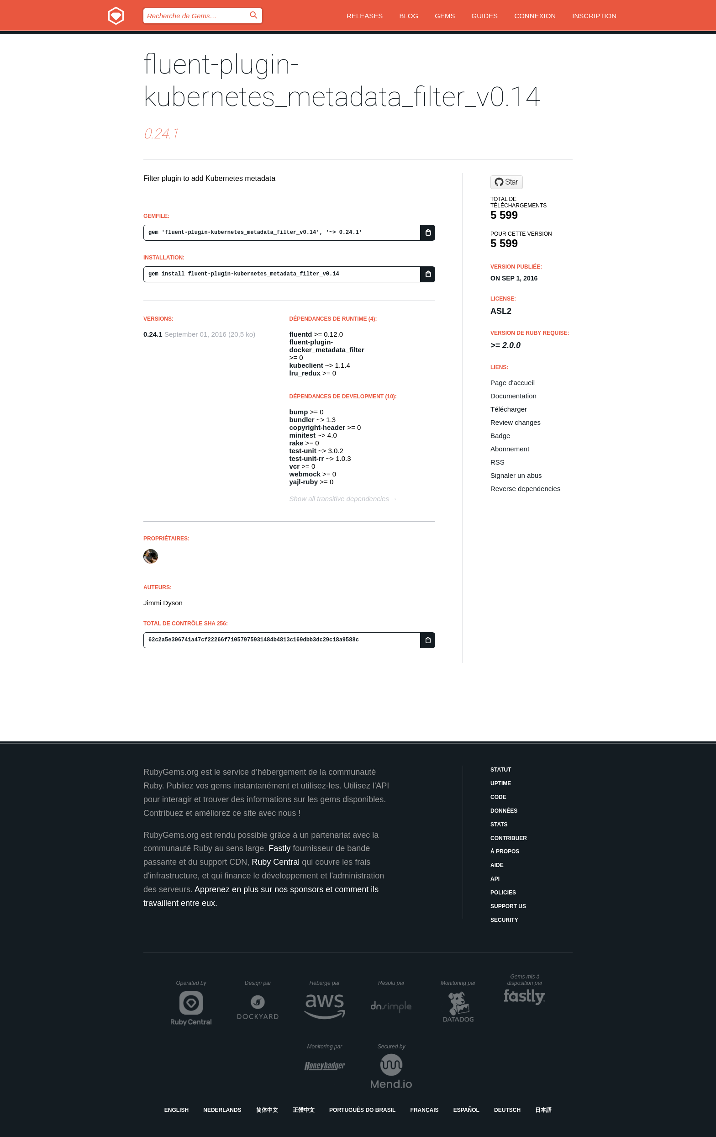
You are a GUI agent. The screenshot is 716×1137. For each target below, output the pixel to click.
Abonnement (509, 449)
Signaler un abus (516, 475)
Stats (499, 824)
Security (504, 920)
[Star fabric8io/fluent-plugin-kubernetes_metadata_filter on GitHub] (506, 182)
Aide (497, 865)
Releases (365, 16)
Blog (408, 16)
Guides (485, 16)
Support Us (508, 906)
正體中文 (304, 1110)
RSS (497, 462)
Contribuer (508, 838)
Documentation (513, 396)
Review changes (515, 422)
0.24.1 (153, 334)
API (495, 879)
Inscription (594, 16)
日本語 (543, 1110)
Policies (503, 892)
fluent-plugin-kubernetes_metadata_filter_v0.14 (341, 80)
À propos (504, 851)
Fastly (279, 848)
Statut (500, 770)
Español (466, 1110)
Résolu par (395, 983)
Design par (262, 983)
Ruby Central (276, 862)
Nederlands (222, 1110)
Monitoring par (460, 983)
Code (498, 797)
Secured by (395, 1046)
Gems (445, 16)
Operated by (194, 986)
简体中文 (267, 1110)
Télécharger (508, 409)
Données (503, 811)
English (176, 1110)
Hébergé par (327, 983)
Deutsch (507, 1110)
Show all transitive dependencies (339, 498)
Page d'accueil (512, 382)
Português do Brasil (362, 1110)
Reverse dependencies (525, 488)
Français (425, 1110)
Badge (500, 435)
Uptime (500, 783)
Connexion (535, 16)
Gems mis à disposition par (526, 979)
